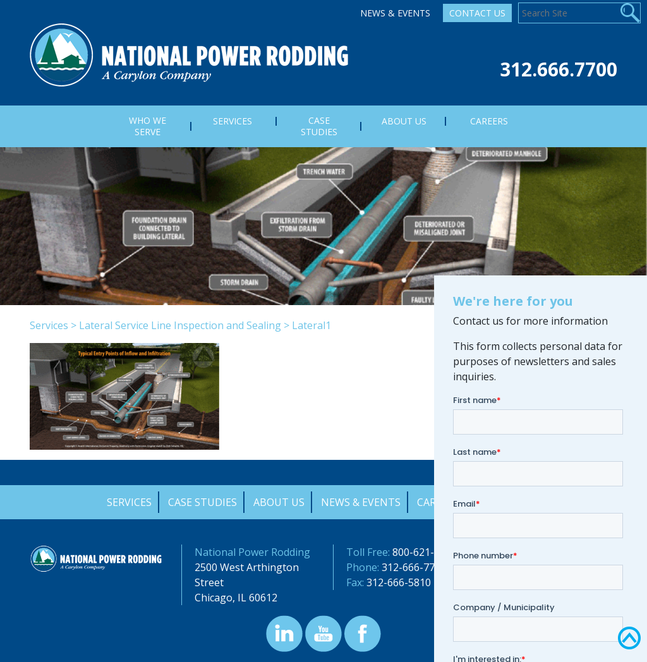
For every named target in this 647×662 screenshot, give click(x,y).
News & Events (395, 13)
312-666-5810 (398, 582)
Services (49, 325)
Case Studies (202, 502)
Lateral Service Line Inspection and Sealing (180, 325)
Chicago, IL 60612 (236, 598)
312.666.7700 (558, 69)
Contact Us (477, 13)
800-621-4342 (424, 552)
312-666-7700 (414, 567)
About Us (279, 502)
